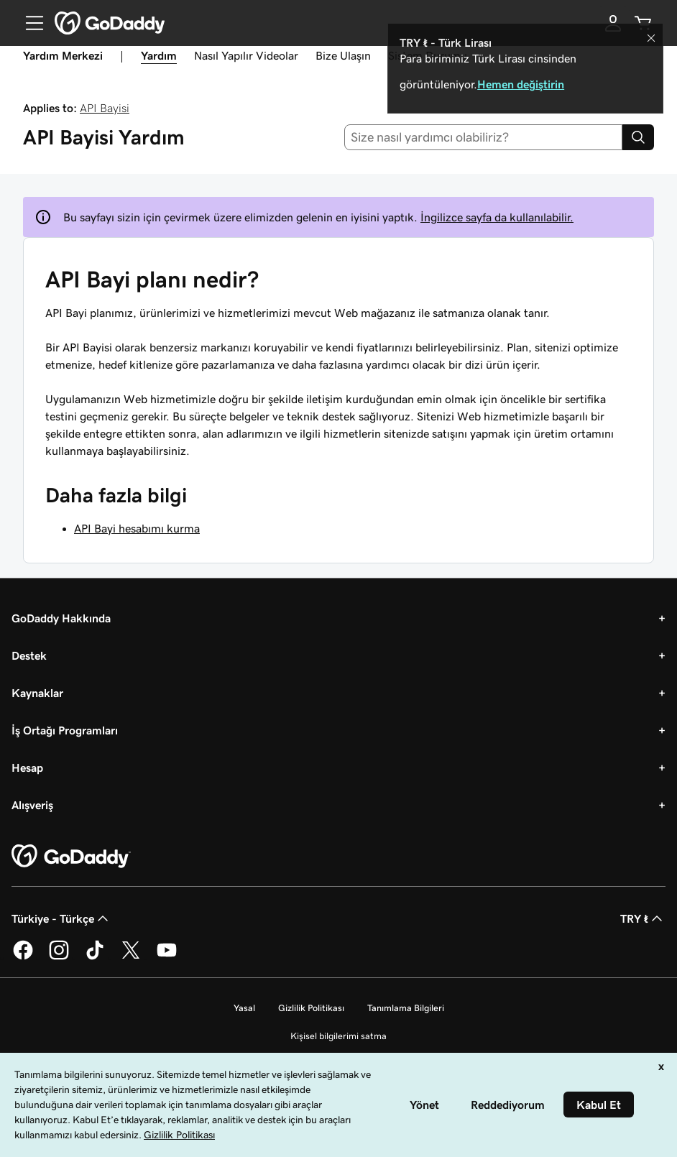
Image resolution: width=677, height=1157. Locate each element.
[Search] (638, 137)
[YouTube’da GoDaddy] (166, 957)
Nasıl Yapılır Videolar (246, 55)
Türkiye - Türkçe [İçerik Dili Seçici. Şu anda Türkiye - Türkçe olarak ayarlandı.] (61, 918)
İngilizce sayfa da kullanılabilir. (497, 217)
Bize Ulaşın (343, 55)
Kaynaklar (37, 693)
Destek (29, 655)
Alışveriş (32, 805)
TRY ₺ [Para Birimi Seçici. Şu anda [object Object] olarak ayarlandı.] (643, 918)
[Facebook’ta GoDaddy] (22, 957)
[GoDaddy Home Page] (71, 856)
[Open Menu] (28, 23)
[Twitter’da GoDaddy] (130, 957)
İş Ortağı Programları (64, 730)
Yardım (159, 55)
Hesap (27, 767)
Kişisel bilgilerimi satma (338, 1036)
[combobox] (484, 137)
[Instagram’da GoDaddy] (58, 957)
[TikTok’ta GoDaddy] (94, 957)
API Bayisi (104, 108)
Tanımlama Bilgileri (405, 1008)
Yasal (244, 1008)
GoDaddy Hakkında (61, 618)
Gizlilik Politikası (311, 1008)
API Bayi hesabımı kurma (137, 528)
